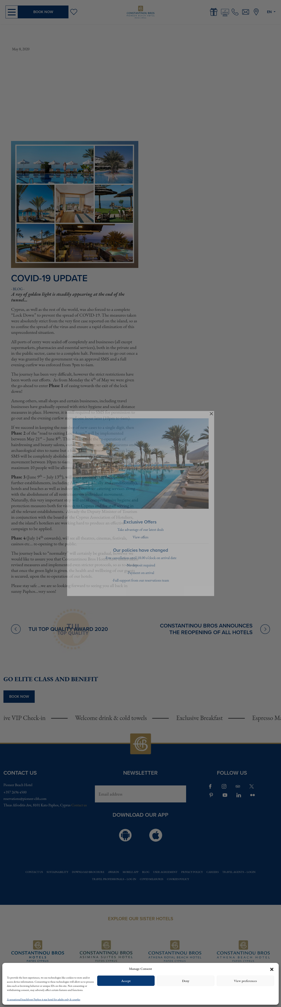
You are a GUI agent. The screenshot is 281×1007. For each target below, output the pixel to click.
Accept (126, 981)
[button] (272, 968)
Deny (185, 981)
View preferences (245, 981)
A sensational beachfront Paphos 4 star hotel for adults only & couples (43, 999)
